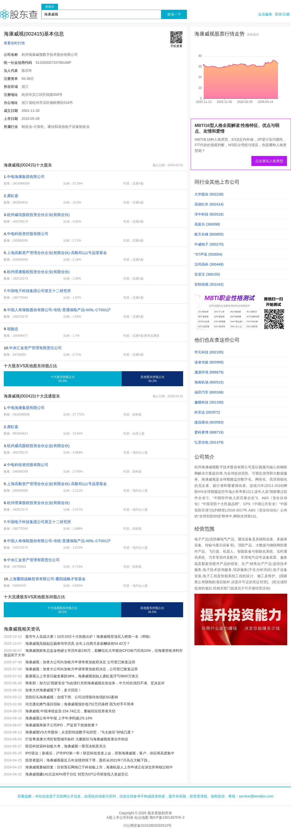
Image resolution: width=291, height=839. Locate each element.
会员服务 (265, 14)
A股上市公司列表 (119, 817)
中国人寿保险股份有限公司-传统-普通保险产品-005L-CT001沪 (59, 310)
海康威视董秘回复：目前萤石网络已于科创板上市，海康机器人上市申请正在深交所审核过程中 (99, 767)
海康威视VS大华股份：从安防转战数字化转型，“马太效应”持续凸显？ (79, 732)
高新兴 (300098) (207, 224)
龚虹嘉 (12, 195)
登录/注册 (282, 14)
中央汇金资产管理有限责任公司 (35, 348)
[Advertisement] (91, 145)
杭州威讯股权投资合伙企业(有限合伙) (38, 215)
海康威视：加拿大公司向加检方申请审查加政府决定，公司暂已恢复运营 (81, 669)
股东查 (19, 14)
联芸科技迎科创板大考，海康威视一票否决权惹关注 (65, 746)
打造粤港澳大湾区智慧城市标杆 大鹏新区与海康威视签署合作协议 (76, 739)
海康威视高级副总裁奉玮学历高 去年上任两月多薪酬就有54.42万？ (77, 644)
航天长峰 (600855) (209, 234)
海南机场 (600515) (209, 382)
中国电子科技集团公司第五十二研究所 (39, 291)
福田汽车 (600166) (209, 392)
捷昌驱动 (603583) (209, 422)
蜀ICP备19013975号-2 (167, 817)
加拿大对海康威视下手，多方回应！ (53, 690)
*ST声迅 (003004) (208, 254)
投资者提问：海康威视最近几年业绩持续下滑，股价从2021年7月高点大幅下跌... (88, 760)
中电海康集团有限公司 (26, 176)
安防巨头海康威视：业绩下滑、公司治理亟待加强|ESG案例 (71, 697)
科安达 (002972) (207, 412)
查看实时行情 (14, 43)
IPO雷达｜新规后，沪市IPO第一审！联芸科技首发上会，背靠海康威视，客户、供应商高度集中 (99, 753)
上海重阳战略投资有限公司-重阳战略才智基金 (47, 579)
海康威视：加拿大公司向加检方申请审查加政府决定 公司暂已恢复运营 (80, 662)
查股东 (49, 7)
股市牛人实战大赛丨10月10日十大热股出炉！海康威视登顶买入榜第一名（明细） (89, 637)
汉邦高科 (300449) (209, 264)
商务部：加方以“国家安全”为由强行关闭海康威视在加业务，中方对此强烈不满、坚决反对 (95, 683)
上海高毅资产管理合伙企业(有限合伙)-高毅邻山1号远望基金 (57, 253)
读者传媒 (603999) (209, 362)
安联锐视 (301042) (209, 284)
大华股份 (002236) (209, 194)
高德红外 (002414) (209, 204)
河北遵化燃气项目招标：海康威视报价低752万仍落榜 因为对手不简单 (79, 704)
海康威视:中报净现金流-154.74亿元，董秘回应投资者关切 (70, 711)
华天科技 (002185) (209, 352)
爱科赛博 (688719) (209, 432)
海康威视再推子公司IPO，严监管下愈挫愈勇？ (61, 725)
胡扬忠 (12, 329)
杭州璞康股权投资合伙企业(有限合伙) (38, 272)
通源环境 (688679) (209, 372)
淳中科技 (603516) (209, 214)
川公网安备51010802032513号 (147, 825)
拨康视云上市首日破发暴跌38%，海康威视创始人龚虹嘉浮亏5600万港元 (81, 676)
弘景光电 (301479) (209, 442)
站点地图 (141, 817)
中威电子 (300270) (209, 244)
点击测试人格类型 (269, 161)
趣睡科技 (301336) (209, 402)
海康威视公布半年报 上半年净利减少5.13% (59, 718)
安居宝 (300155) (207, 274)
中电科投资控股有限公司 (27, 234)
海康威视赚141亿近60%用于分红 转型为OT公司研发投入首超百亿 (76, 774)
